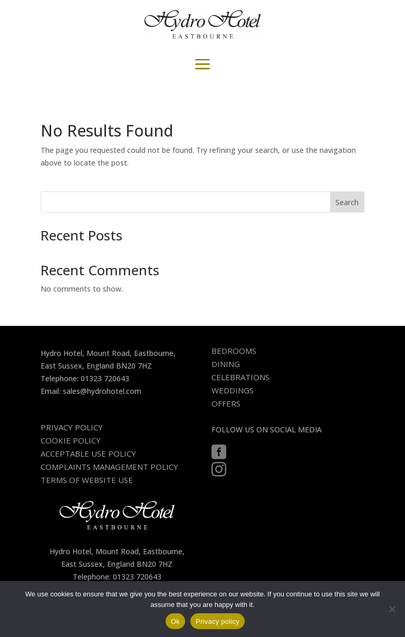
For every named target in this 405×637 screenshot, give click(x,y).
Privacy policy (217, 621)
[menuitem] (237, 351)
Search (347, 202)
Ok (175, 621)
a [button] (202, 64)
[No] (392, 609)
